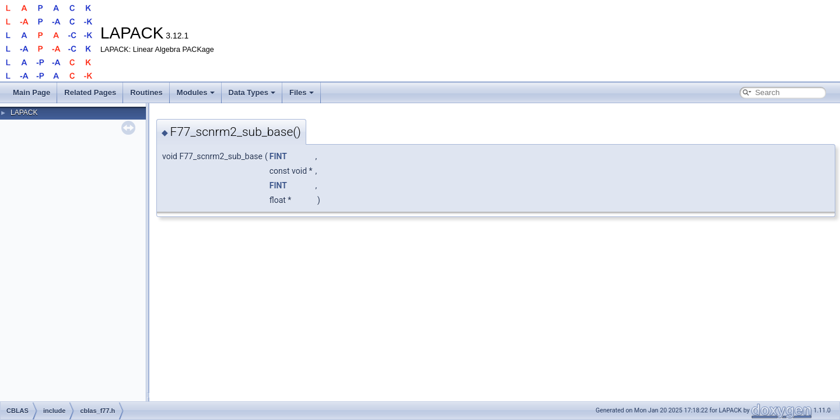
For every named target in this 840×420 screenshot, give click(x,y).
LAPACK (23, 112)
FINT (278, 156)
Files (301, 92)
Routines (146, 92)
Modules (196, 92)
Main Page (31, 92)
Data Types (252, 92)
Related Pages (90, 92)
